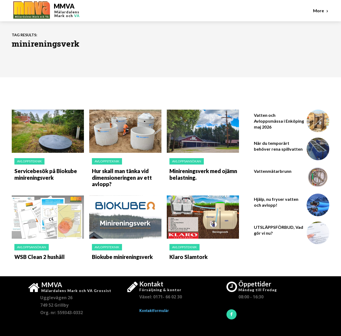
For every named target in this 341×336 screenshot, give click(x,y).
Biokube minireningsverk (120, 254)
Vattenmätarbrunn (272, 171)
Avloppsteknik (29, 161)
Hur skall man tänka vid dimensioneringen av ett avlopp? (120, 176)
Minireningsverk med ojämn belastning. (200, 173)
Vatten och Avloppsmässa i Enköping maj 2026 (279, 121)
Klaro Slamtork (186, 254)
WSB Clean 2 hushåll (37, 254)
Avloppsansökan (186, 161)
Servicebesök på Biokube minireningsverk (42, 173)
